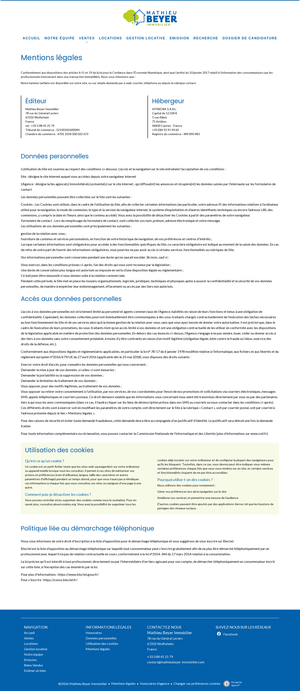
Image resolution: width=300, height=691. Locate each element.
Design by (231, 684)
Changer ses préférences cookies (197, 683)
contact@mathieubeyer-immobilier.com (175, 662)
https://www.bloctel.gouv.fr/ (78, 574)
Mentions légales (123, 683)
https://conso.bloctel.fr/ (60, 580)
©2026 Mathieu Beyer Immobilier (82, 684)
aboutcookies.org (64, 504)
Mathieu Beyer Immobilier (169, 632)
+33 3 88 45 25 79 (160, 657)
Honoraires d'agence (154, 683)
